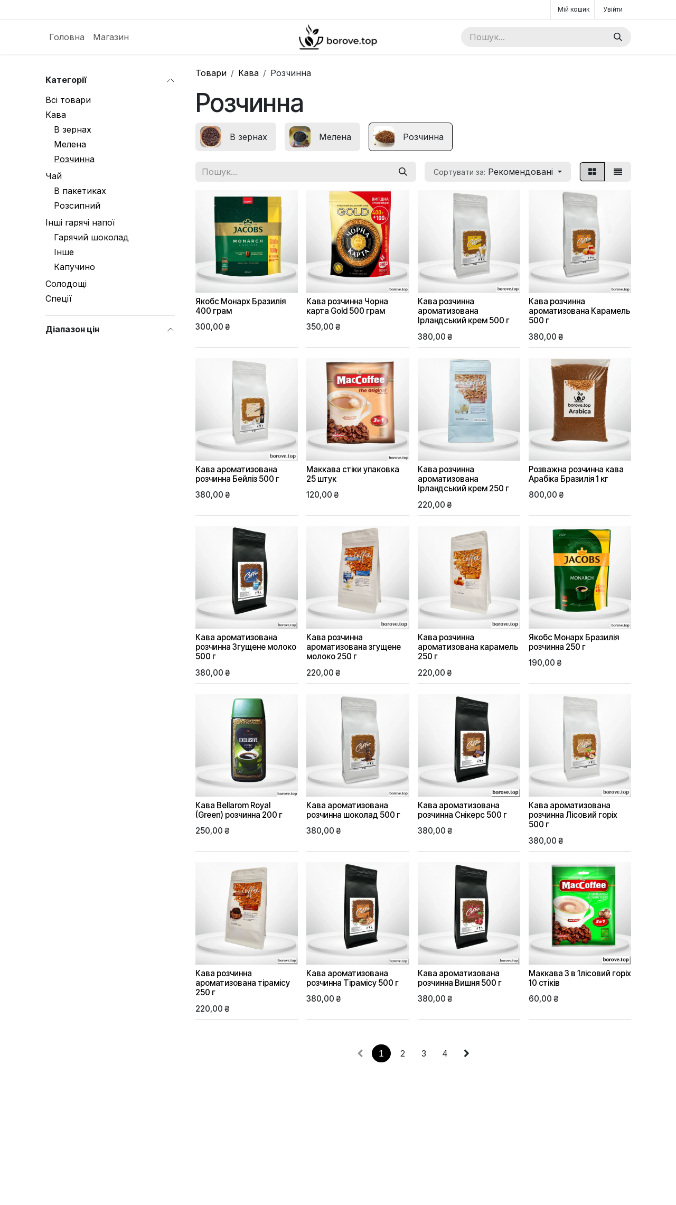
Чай (53, 176)
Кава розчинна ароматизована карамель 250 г (468, 646)
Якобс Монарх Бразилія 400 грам (240, 306)
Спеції (58, 298)
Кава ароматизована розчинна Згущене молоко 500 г (245, 646)
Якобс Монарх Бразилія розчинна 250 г (574, 642)
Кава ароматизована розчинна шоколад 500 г (353, 810)
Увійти (613, 9)
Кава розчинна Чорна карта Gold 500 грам (347, 306)
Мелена (70, 144)
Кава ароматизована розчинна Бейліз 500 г (237, 474)
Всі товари (68, 100)
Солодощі (66, 283)
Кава (55, 114)
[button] (498, 172)
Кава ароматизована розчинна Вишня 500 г (460, 978)
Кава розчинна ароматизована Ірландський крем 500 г (464, 310)
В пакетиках (80, 190)
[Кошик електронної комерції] (572, 9)
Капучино (74, 266)
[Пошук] (618, 37)
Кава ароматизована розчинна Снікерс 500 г (462, 810)
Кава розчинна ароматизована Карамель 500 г (579, 310)
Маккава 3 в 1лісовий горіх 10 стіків (580, 978)
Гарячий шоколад (91, 237)
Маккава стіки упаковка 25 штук (352, 474)
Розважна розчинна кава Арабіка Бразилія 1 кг (576, 474)
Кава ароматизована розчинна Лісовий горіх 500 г (573, 814)
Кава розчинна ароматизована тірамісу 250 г (242, 982)
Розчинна (74, 159)
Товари (211, 73)
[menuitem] (67, 37)
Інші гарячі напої (80, 222)
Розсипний (77, 205)
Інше (64, 252)
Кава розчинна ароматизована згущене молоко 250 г (353, 646)
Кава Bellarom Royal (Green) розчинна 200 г (239, 810)
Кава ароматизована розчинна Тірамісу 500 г (352, 978)
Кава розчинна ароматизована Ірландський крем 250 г (463, 478)
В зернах (72, 129)
